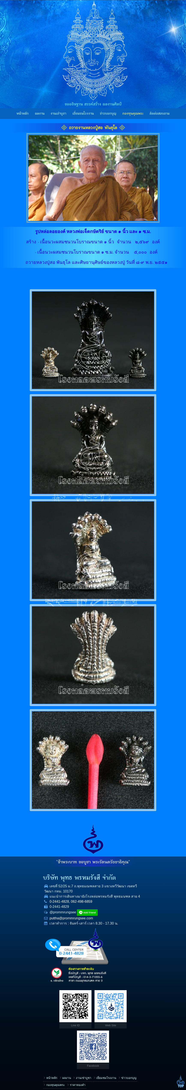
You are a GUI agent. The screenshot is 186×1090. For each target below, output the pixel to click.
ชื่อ (100, 1009)
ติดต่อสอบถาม (160, 113)
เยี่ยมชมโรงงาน (83, 113)
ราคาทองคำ (64, 1004)
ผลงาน (40, 113)
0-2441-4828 (25, 906)
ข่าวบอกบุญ (108, 113)
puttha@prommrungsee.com (37, 923)
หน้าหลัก (22, 113)
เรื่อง (101, 995)
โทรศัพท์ (103, 1022)
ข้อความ (103, 1050)
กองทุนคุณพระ (132, 113)
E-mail (102, 1036)
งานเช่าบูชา (58, 113)
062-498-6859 (47, 906)
